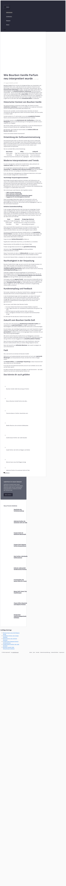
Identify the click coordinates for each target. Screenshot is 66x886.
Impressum (61, 652)
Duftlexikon (9, 16)
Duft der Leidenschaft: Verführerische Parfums (20, 568)
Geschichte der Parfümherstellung (19, 510)
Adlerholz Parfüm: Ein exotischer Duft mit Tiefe (20, 521)
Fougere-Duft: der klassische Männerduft (20, 533)
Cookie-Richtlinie (54, 652)
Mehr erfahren (8, 494)
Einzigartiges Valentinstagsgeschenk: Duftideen (20, 616)
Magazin (8, 20)
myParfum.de (16, 652)
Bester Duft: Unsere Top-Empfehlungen (20, 592)
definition (7, 473)
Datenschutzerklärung (45, 652)
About (7, 24)
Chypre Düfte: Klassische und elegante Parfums (20, 603)
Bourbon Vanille (8, 85)
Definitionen (9, 12)
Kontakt (37, 652)
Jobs (34, 652)
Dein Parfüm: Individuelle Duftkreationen (20, 557)
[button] (5, 29)
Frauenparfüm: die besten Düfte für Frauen (20, 580)
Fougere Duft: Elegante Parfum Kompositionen (20, 545)
